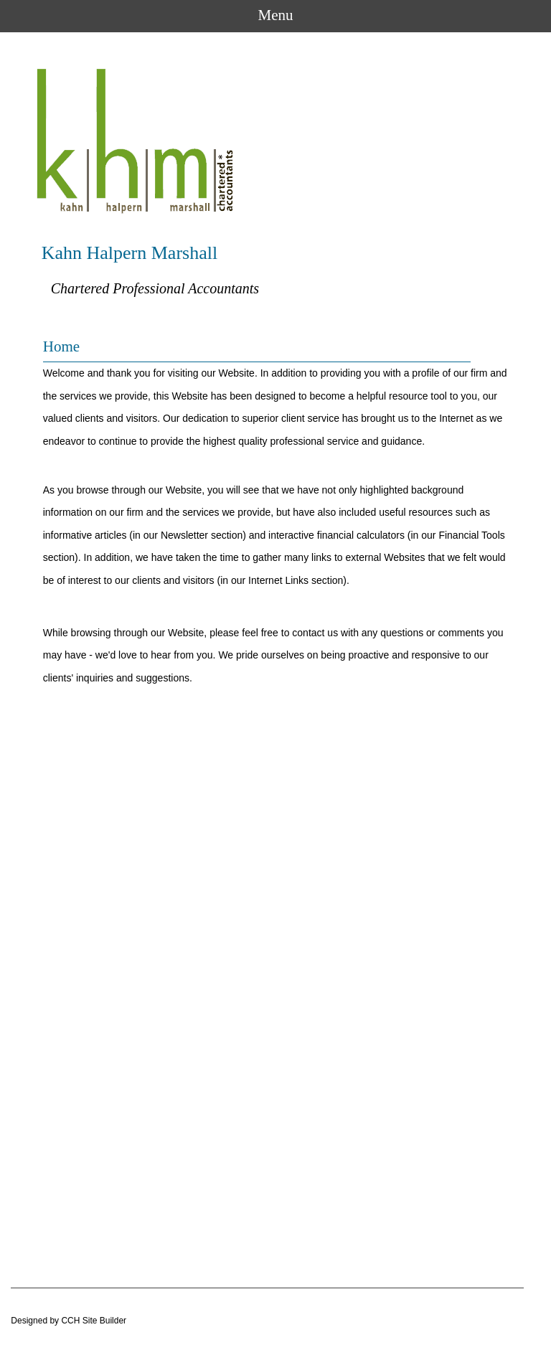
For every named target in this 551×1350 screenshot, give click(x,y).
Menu (275, 15)
